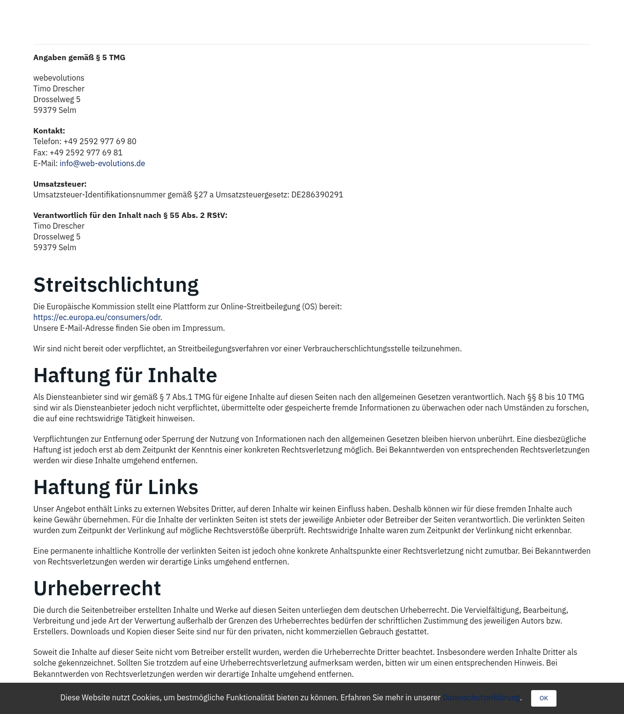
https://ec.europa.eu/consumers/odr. (97, 317)
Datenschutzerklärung (481, 697)
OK (543, 698)
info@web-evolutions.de (102, 163)
